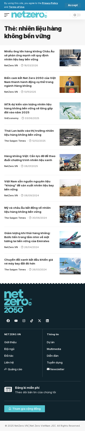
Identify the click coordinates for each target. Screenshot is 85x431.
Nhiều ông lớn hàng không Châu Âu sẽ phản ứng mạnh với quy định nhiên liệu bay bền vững (29, 55)
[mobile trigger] (7, 15)
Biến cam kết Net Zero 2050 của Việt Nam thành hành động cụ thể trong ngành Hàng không (30, 82)
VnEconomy (11, 118)
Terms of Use (16, 7)
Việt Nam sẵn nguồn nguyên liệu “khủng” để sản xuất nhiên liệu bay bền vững (29, 185)
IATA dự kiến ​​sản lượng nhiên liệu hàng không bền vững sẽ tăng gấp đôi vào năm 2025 (28, 108)
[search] (66, 15)
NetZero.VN (11, 65)
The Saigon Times (15, 140)
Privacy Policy (50, 3)
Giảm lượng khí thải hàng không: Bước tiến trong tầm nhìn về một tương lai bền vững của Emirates (27, 237)
